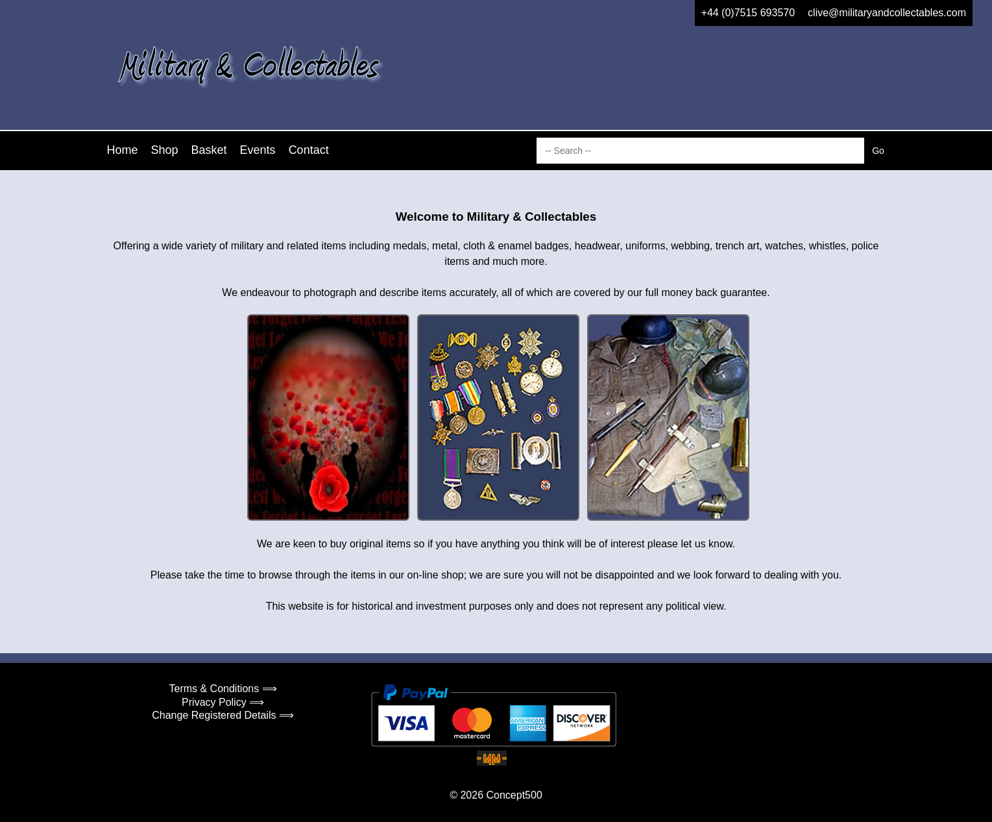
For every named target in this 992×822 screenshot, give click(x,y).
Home (122, 149)
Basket (209, 149)
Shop (164, 149)
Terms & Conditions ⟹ (223, 688)
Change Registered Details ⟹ (223, 715)
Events (258, 149)
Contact (309, 149)
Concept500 (514, 795)
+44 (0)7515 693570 (748, 12)
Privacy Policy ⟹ (223, 702)
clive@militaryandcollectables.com (887, 12)
